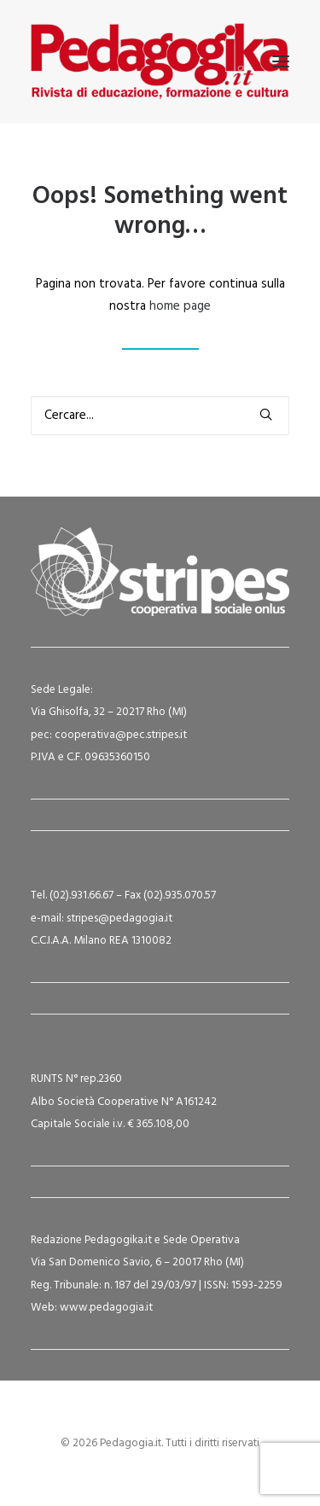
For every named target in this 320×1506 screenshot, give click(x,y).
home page (180, 306)
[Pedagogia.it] (160, 61)
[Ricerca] (160, 415)
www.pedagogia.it (106, 1308)
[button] (280, 61)
